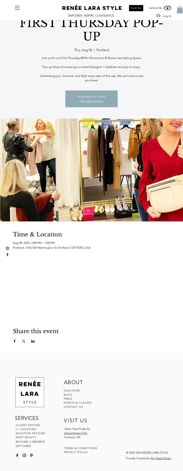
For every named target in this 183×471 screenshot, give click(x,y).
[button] (17, 7)
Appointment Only (75, 433)
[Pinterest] (31, 455)
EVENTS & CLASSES (78, 402)
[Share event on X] (24, 341)
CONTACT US (73, 407)
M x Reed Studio (161, 458)
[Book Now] (136, 8)
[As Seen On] (155, 8)
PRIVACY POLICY (76, 452)
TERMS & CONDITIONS (80, 448)
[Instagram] (24, 455)
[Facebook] (17, 455)
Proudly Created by (138, 458)
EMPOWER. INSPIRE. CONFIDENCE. (91, 15)
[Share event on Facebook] (14, 341)
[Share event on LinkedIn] (33, 341)
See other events (91, 101)
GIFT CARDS (23, 446)
